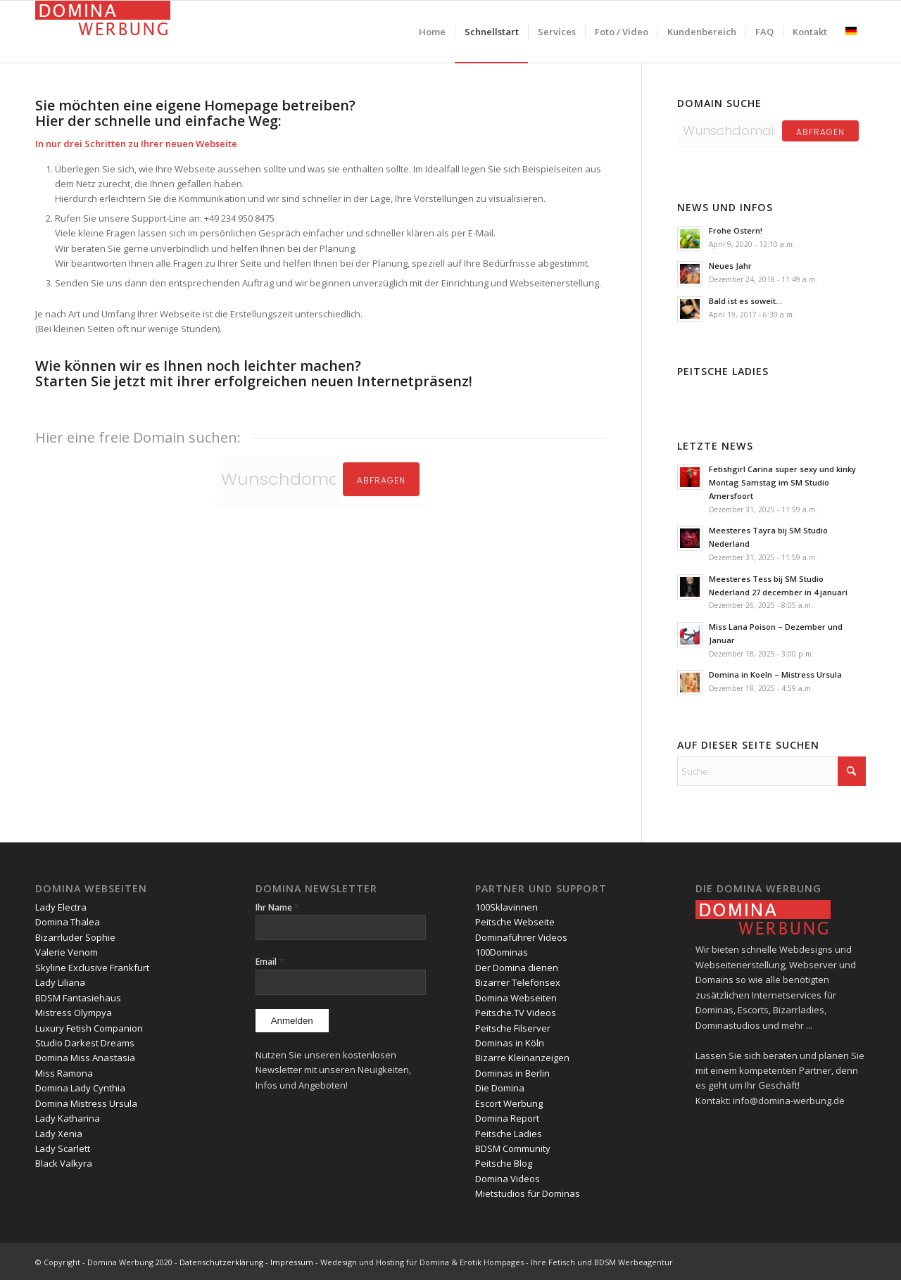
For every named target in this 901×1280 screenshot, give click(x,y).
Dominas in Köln (509, 1043)
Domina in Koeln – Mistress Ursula (775, 674)
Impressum (291, 1262)
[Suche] (771, 771)
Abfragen (381, 480)
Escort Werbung (509, 1103)
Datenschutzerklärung (221, 1262)
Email (270, 962)
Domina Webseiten (516, 997)
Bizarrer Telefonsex (517, 982)
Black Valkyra (63, 1163)
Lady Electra (61, 907)
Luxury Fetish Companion (89, 1028)
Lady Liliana (60, 982)
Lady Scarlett (62, 1148)
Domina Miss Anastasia (85, 1057)
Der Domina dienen (516, 967)
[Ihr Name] (341, 927)
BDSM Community (512, 1148)
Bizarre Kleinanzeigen (522, 1057)
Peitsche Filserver (512, 1028)
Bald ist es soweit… (745, 301)
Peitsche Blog (503, 1163)
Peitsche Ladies (508, 1133)
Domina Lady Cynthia (80, 1088)
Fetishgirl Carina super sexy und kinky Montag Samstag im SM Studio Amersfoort (782, 482)
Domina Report (507, 1118)
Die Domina (499, 1088)
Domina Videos (507, 1178)
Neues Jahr (730, 265)
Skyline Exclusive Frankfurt (92, 967)
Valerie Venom (66, 952)
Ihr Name (277, 907)
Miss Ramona (64, 1073)
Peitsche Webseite (515, 921)
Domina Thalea (67, 921)
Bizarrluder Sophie (75, 937)
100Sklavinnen (506, 907)
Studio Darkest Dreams (84, 1043)
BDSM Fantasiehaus (78, 997)
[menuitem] (432, 32)
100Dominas (501, 952)
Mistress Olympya (73, 1012)
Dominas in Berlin (512, 1073)
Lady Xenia (58, 1133)
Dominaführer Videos (521, 937)
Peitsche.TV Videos (515, 1012)
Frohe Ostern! (735, 230)
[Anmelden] (292, 1020)
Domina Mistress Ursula (86, 1103)
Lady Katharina (67, 1118)
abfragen (820, 132)
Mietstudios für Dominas (527, 1193)
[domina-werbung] (102, 32)
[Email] (341, 982)
